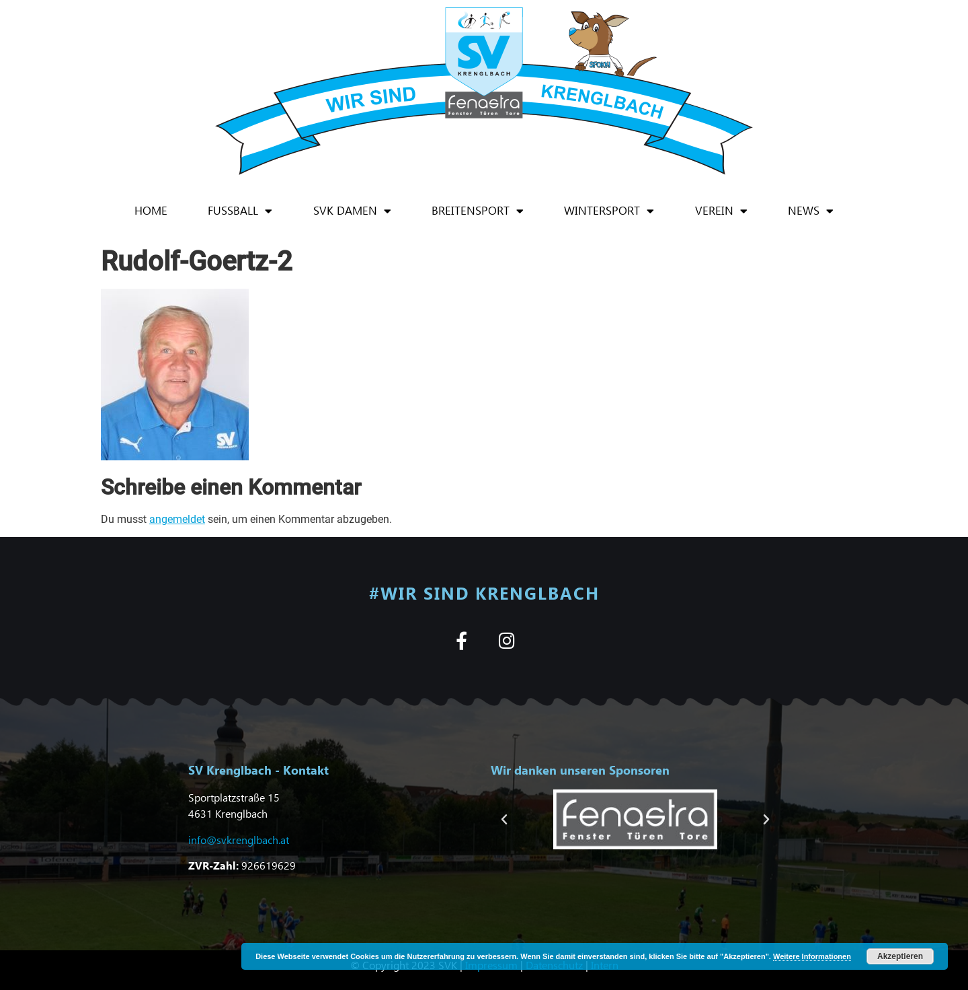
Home (150, 210)
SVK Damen (352, 211)
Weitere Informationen (812, 956)
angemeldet (177, 519)
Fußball (240, 211)
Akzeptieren (900, 956)
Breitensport (478, 211)
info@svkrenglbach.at (238, 840)
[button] (504, 819)
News (811, 211)
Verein (721, 211)
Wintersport (609, 211)
